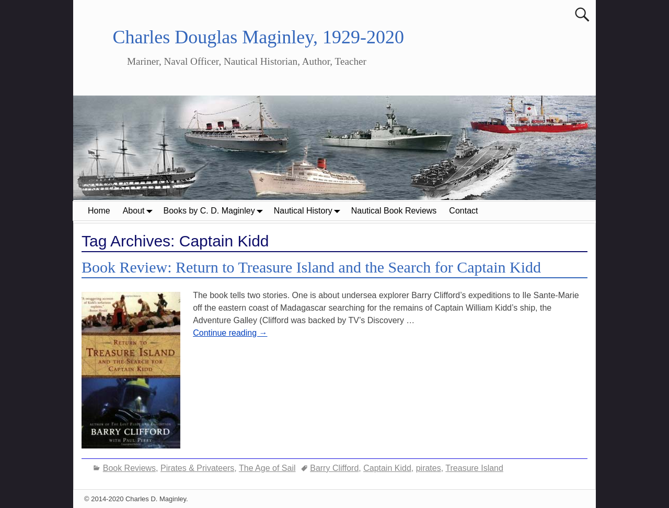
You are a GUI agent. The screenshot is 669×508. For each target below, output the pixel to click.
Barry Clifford (334, 468)
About (140, 211)
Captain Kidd (387, 468)
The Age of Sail (267, 468)
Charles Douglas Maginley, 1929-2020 (258, 37)
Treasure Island (474, 468)
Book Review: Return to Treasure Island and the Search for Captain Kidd (311, 267)
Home (99, 210)
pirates (428, 468)
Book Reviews (129, 468)
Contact (463, 210)
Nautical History (309, 211)
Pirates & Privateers (197, 468)
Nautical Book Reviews (394, 210)
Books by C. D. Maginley (216, 211)
